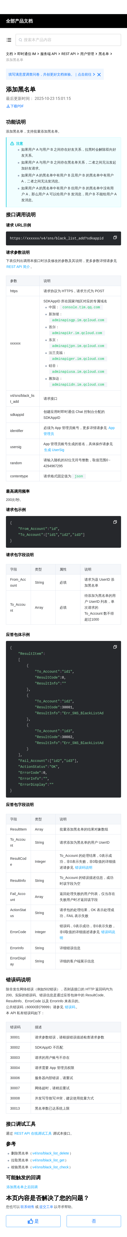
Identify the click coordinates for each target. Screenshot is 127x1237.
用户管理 (87, 54)
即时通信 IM (26, 54)
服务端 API (48, 54)
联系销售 (28, 1207)
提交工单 (46, 1207)
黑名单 (104, 54)
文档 (9, 54)
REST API (68, 54)
